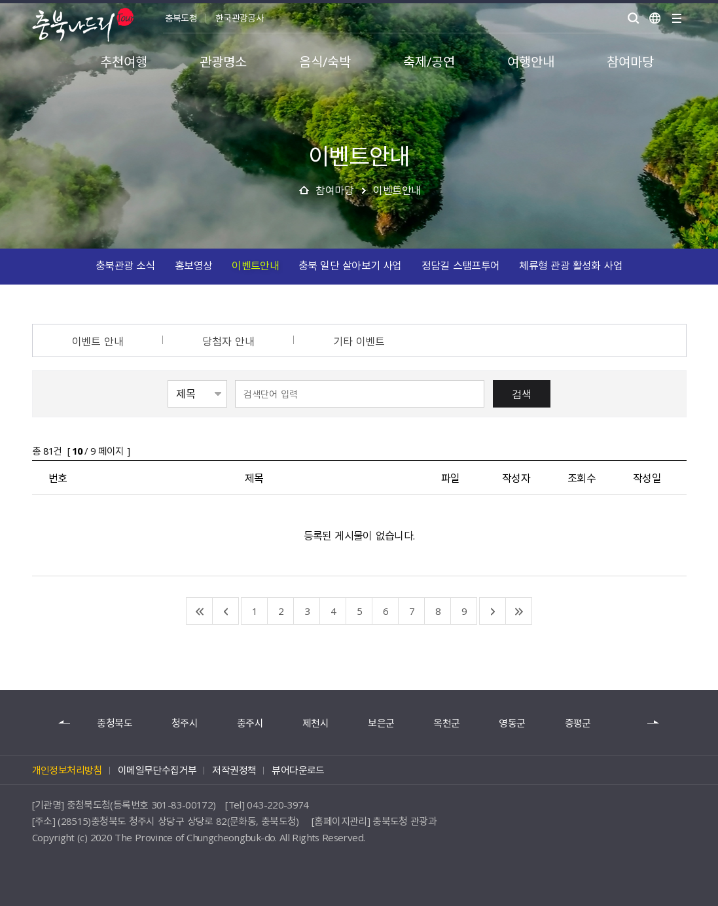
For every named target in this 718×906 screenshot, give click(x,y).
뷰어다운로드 (298, 770)
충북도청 (181, 17)
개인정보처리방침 (67, 770)
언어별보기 (655, 18)
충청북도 (114, 723)
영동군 (512, 723)
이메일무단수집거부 (157, 770)
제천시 (315, 723)
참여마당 (334, 189)
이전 (64, 722)
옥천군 (446, 723)
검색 (521, 394)
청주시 (184, 723)
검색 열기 (633, 18)
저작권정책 (234, 770)
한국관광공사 (239, 17)
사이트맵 (677, 18)
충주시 (250, 723)
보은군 (381, 723)
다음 (653, 722)
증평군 (578, 723)
